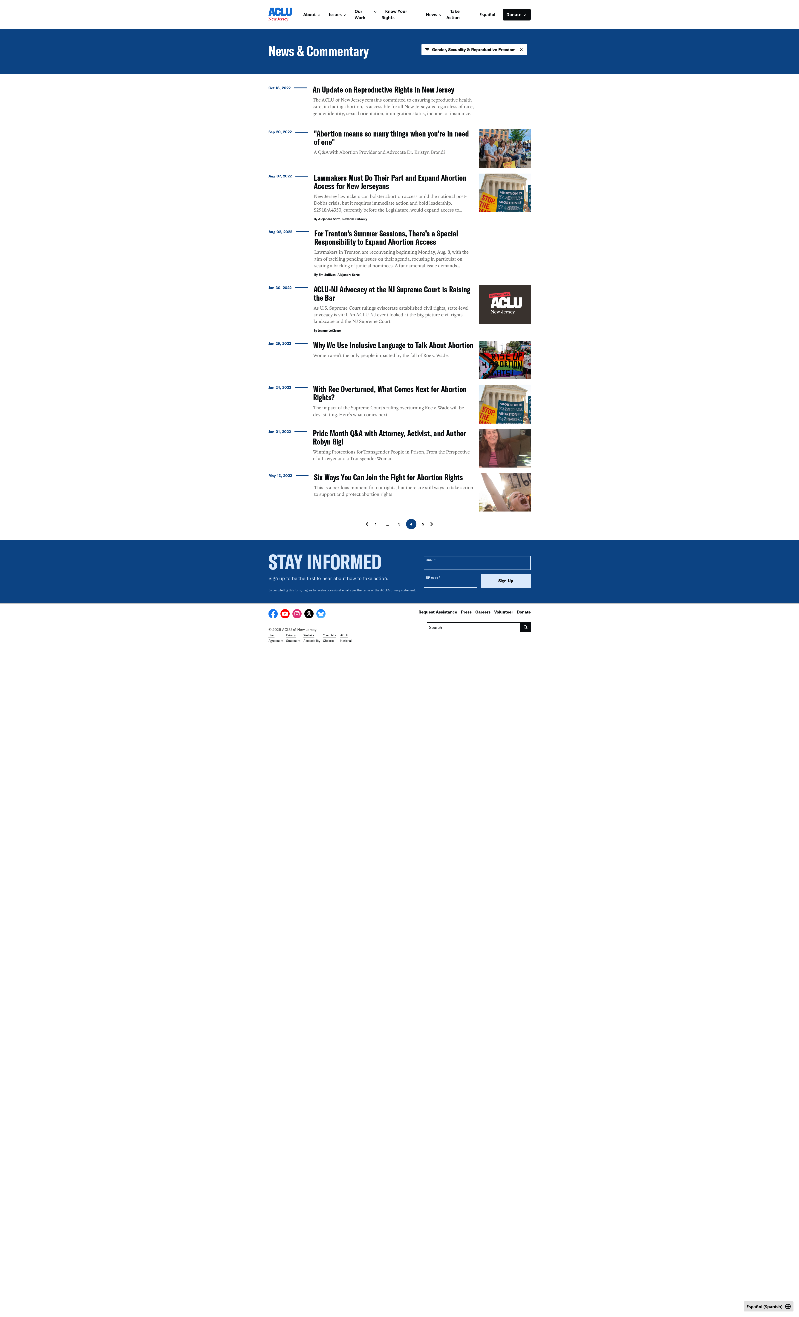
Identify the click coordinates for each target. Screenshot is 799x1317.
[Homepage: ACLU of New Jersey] (284, 14)
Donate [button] (513, 14)
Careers (482, 1279)
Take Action (453, 14)
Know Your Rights (394, 14)
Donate (524, 1279)
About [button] (309, 14)
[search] (526, 1296)
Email (431, 1228)
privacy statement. (403, 1258)
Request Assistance (437, 1279)
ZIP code (433, 1246)
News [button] (431, 14)
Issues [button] (335, 14)
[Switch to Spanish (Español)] (768, 1306)
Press (466, 1279)
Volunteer (503, 1279)
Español (487, 14)
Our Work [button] (360, 14)
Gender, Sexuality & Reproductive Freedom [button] (474, 49)
